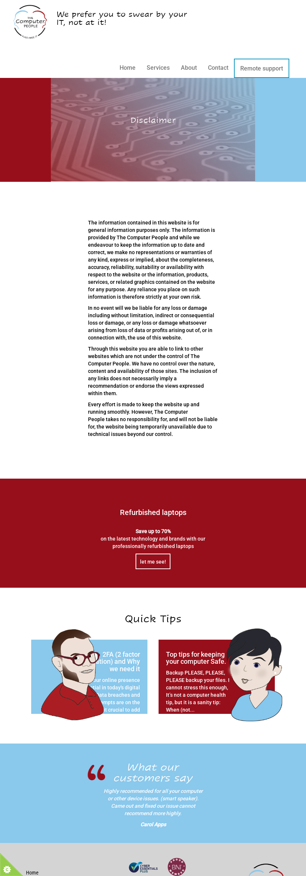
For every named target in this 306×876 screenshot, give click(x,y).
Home (128, 67)
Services (158, 67)
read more (123, 733)
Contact (218, 67)
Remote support (261, 68)
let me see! (153, 562)
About (189, 67)
